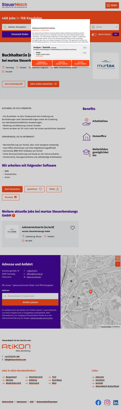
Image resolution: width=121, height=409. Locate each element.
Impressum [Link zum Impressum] (36, 31)
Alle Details (39, 58)
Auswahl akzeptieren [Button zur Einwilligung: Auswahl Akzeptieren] (42, 65)
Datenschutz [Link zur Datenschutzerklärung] (45, 31)
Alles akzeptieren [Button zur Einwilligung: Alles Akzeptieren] (80, 65)
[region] (60, 54)
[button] (81, 50)
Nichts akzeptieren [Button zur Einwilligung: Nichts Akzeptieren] (62, 65)
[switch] (84, 50)
